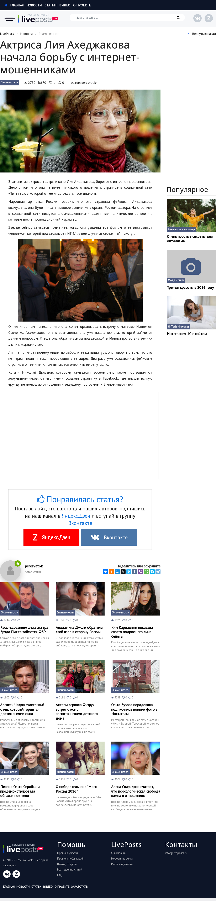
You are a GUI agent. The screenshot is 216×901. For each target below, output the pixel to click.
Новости (34, 5)
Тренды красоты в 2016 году (190, 287)
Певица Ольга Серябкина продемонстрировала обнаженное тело (20, 791)
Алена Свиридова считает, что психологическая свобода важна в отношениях (135, 791)
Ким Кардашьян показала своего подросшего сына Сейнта (132, 632)
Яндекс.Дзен (76, 515)
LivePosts (7, 34)
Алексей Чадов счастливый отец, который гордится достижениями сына (22, 709)
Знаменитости (9, 82)
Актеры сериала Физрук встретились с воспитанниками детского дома (77, 711)
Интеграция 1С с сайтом (187, 334)
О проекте (82, 5)
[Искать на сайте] (127, 17)
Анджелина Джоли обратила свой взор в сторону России (79, 629)
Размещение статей (69, 869)
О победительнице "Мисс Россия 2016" (76, 788)
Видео (64, 5)
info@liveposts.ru (176, 853)
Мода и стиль (176, 280)
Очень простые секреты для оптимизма (190, 238)
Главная (13, 5)
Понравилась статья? (80, 499)
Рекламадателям (122, 864)
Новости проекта (122, 858)
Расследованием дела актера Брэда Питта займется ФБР (24, 629)
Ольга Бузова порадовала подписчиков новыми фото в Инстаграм (134, 709)
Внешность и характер (181, 229)
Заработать (79, 887)
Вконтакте (80, 523)
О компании (118, 853)
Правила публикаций (70, 858)
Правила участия (67, 853)
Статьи (50, 5)
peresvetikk (89, 82)
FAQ (59, 875)
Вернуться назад (202, 34)
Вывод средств (67, 864)
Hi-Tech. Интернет (178, 326)
